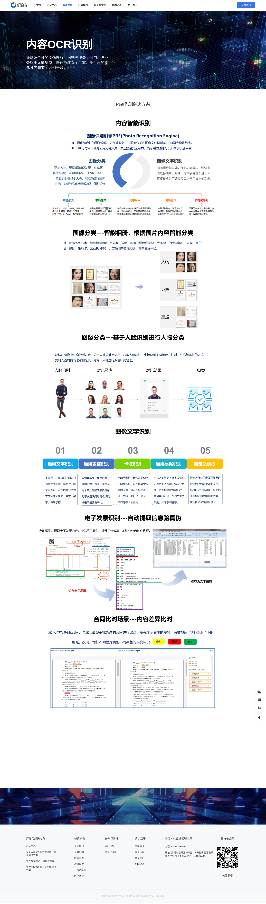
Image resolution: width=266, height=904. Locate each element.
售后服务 (109, 846)
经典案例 (83, 5)
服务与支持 (100, 5)
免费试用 (246, 5)
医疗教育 (79, 877)
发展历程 (139, 852)
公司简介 (139, 846)
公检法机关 (80, 871)
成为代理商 (111, 852)
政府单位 (79, 864)
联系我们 (139, 858)
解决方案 (67, 5)
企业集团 (79, 846)
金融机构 (79, 852)
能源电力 (79, 858)
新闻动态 (116, 5)
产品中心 (52, 5)
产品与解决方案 (35, 838)
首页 (38, 5)
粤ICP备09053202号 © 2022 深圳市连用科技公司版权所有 (133, 897)
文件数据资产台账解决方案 (40, 862)
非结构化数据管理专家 (178, 838)
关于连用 (132, 5)
